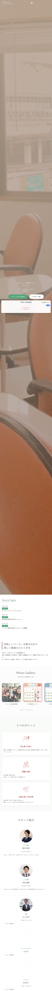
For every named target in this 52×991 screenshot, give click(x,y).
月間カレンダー (45, 302)
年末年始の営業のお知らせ (12, 620)
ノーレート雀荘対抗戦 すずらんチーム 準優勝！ (15, 629)
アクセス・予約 (36, 297)
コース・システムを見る (18, 297)
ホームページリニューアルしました (11, 612)
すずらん (7, 2)
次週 (48, 305)
